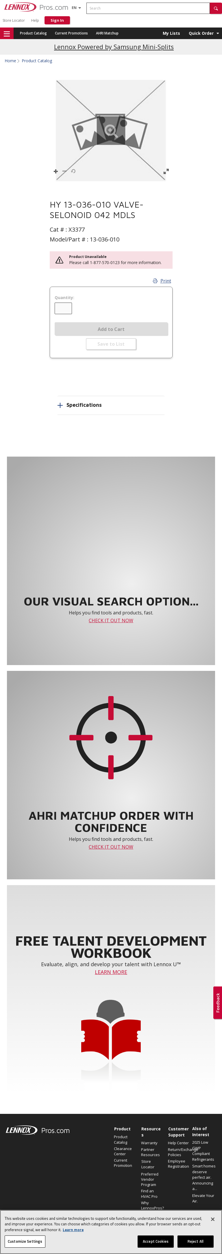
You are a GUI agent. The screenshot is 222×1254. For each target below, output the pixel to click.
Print (162, 281)
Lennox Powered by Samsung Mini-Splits (114, 47)
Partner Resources (150, 1152)
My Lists (171, 33)
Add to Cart (111, 329)
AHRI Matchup (107, 33)
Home (10, 60)
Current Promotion (123, 1163)
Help (35, 20)
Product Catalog (33, 33)
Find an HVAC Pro (149, 1193)
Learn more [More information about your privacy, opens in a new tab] (73, 1233)
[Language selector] (74, 7)
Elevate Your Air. (203, 1198)
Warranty (149, 1142)
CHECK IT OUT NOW (111, 620)
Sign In (57, 20)
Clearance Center (123, 1151)
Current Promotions (71, 33)
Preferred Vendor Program (149, 1179)
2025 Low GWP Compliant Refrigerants (203, 1151)
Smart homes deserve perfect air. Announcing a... (204, 1177)
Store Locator (14, 20)
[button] (216, 8)
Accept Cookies (156, 1245)
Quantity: (64, 297)
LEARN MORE (111, 972)
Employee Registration (178, 1163)
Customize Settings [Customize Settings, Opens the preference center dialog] (25, 1245)
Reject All (196, 1245)
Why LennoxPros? (151, 1205)
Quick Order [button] (201, 33)
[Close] (212, 1223)
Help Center (178, 1142)
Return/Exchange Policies (178, 1152)
